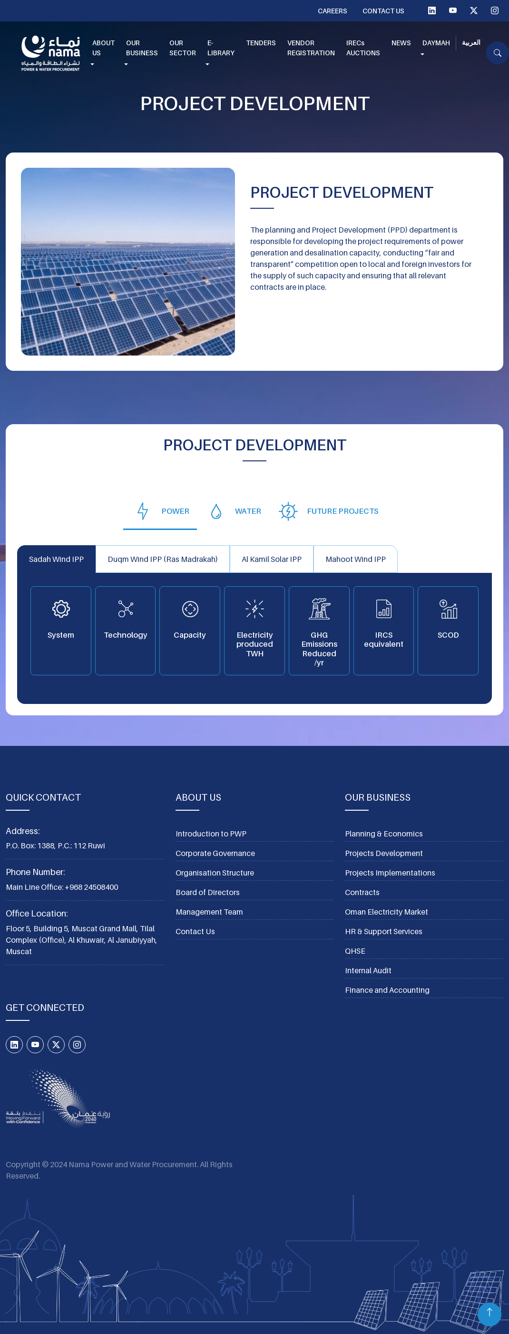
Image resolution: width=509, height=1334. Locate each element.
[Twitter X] (473, 10)
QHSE (355, 951)
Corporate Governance (215, 853)
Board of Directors (208, 892)
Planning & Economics (384, 833)
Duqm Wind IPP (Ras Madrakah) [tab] (163, 559)
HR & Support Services (383, 931)
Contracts (362, 892)
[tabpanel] (254, 624)
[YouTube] (452, 10)
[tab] (160, 511)
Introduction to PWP (211, 833)
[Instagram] (494, 10)
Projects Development (384, 853)
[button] (103, 53)
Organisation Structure (215, 872)
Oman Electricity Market (386, 911)
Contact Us (383, 11)
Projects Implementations (390, 872)
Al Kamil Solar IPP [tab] (272, 559)
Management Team (209, 911)
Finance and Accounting (387, 990)
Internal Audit (368, 970)
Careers (332, 11)
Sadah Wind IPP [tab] (56, 559)
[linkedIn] (431, 10)
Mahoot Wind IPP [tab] (355, 559)
